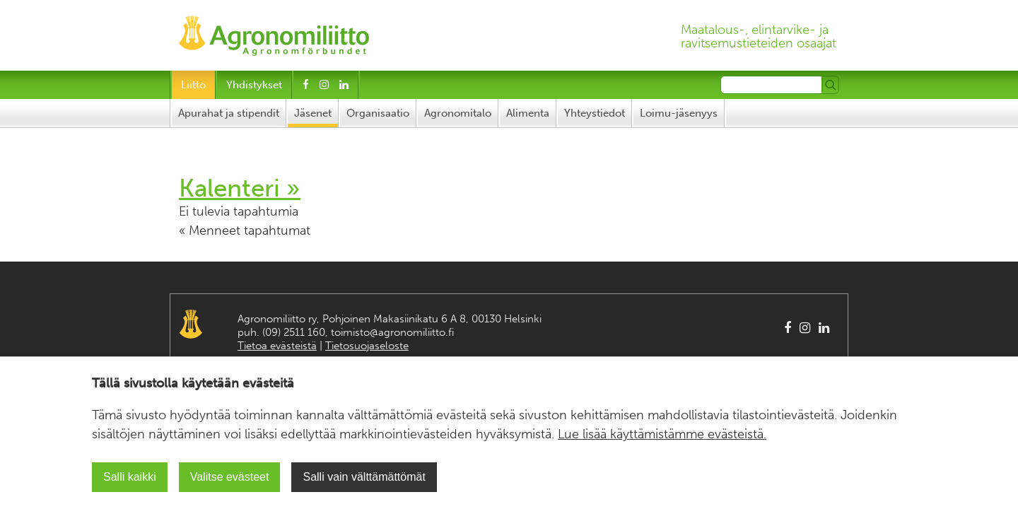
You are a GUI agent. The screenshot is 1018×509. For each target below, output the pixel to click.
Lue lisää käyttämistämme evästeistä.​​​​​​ (662, 434)
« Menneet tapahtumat (244, 230)
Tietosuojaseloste (367, 345)
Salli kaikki (129, 477)
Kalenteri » (239, 188)
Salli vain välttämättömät (364, 477)
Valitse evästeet (229, 477)
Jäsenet (313, 113)
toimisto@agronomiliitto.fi (392, 332)
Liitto (193, 84)
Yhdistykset (254, 84)
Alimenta (527, 113)
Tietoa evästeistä (277, 345)
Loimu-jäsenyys (679, 113)
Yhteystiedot (594, 113)
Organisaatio (377, 113)
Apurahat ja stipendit (228, 113)
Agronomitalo (457, 113)
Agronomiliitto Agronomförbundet (191, 324)
